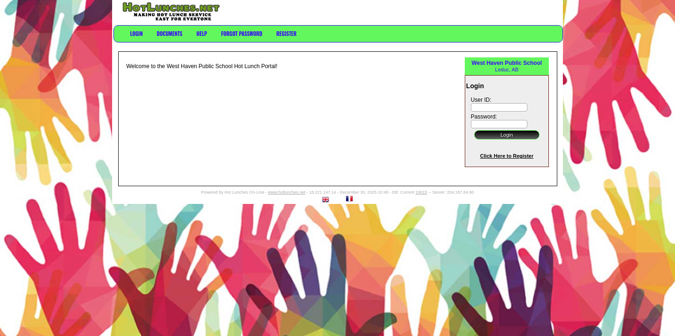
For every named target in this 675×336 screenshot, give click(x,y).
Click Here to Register (506, 156)
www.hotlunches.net (287, 192)
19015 (421, 192)
